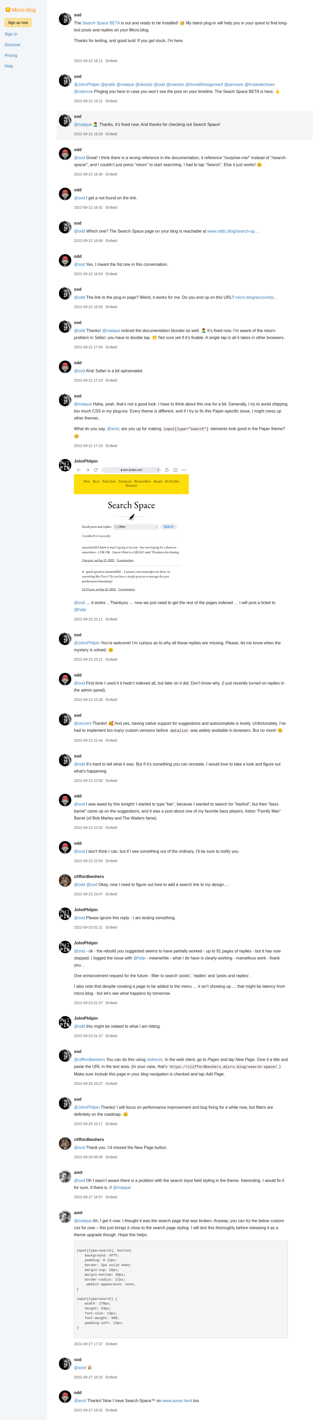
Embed (116, 61)
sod (82, 15)
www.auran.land (182, 1400)
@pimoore (238, 84)
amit (83, 1172)
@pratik (113, 84)
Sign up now (18, 23)
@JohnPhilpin (91, 84)
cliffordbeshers (94, 876)
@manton (180, 84)
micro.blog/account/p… (261, 297)
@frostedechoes (264, 84)
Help (9, 66)
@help (85, 609)
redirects (159, 1059)
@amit (117, 429)
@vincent (87, 723)
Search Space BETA (106, 23)
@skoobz (148, 84)
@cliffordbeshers (94, 1059)
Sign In (11, 34)
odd (82, 149)
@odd (164, 84)
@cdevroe (88, 91)
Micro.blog (24, 10)
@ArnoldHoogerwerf (209, 84)
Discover (13, 45)
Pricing (11, 55)
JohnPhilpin (90, 461)
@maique (130, 84)
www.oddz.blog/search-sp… (238, 231)
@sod (84, 157)
